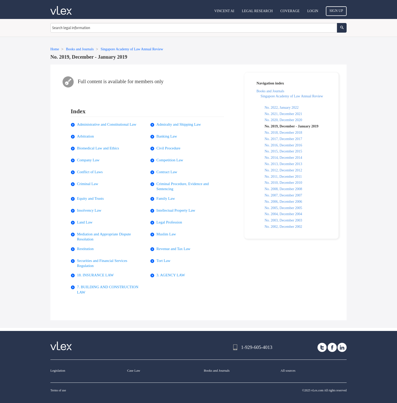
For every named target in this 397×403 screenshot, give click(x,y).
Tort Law (163, 261)
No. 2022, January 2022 (282, 107)
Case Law (133, 370)
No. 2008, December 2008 (283, 189)
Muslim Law (166, 234)
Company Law (88, 160)
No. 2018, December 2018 (283, 133)
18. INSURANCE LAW (95, 275)
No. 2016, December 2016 (283, 145)
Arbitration (85, 136)
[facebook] (332, 347)
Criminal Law (87, 184)
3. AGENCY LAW (170, 275)
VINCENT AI (224, 11)
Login (312, 11)
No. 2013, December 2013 (283, 164)
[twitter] (322, 347)
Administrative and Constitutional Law (106, 124)
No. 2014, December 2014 (283, 158)
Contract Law (166, 172)
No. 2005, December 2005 (283, 208)
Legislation (57, 370)
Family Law (165, 198)
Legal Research (257, 11)
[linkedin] (342, 347)
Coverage (290, 11)
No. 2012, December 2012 (283, 170)
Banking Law (166, 136)
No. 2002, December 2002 (283, 227)
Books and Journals (270, 91)
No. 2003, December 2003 (283, 220)
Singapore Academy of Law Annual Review (292, 96)
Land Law (84, 222)
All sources (288, 370)
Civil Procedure (168, 148)
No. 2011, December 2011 (283, 176)
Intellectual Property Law (175, 210)
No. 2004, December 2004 (283, 214)
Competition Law (169, 160)
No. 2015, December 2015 (283, 151)
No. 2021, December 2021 (283, 114)
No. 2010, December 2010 (283, 183)
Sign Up (336, 11)
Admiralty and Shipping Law (178, 124)
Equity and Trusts (90, 198)
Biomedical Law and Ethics (98, 148)
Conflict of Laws (90, 172)
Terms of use (58, 390)
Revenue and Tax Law (173, 249)
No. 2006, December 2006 (283, 202)
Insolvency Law (89, 210)
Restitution (85, 249)
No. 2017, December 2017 (283, 139)
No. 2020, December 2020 (283, 120)
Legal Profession (169, 222)
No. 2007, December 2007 (283, 195)
